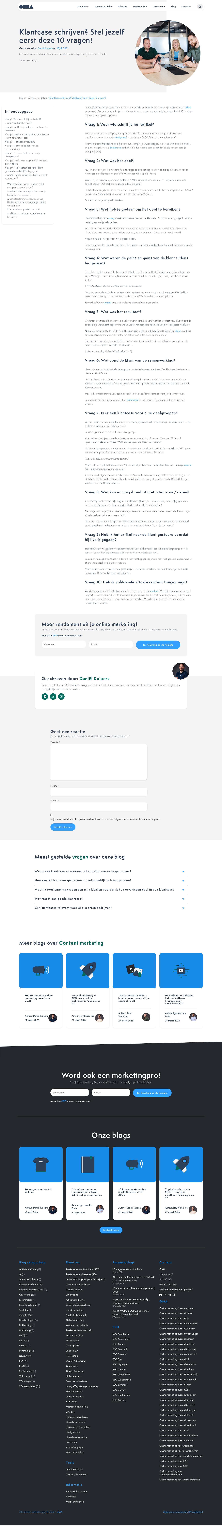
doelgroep (120, 137)
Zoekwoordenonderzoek (78, 1329)
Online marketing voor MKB (173, 1464)
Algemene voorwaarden (175, 1510)
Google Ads (72, 1364)
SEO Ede (117, 1358)
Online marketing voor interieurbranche (179, 1478)
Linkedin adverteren (76, 1420)
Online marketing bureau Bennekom (177, 1363)
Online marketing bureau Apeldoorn (177, 1393)
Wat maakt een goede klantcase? (23, 209)
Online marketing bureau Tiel (174, 1429)
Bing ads (70, 1410)
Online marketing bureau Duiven (176, 1312)
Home (22, 97)
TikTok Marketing (75, 1319)
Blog (173, 6)
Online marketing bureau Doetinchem (178, 1434)
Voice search (25, 1375)
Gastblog (23, 1308)
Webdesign (25, 1380)
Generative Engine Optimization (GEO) (85, 1278)
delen (178, 330)
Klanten (122, 6)
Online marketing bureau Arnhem (176, 1307)
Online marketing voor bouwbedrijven (178, 1449)
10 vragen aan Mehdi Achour (127, 1268)
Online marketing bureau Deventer (177, 1403)
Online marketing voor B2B (173, 1459)
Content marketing (37, 97)
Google (23, 1313)
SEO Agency (119, 1399)
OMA (22, 1339)
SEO (21, 1364)
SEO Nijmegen (120, 1363)
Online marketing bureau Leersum (176, 1337)
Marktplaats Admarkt (76, 1313)
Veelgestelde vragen (76, 1490)
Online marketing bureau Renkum (176, 1368)
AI (20, 1273)
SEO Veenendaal (121, 1373)
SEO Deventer (120, 1353)
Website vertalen (74, 1451)
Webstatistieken (27, 1385)
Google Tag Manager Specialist (82, 1385)
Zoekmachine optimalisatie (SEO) (83, 1268)
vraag (111, 218)
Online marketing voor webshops (176, 1444)
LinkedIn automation (76, 1436)
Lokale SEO (72, 1349)
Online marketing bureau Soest (175, 1383)
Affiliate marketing (28, 1268)
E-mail (54, 799)
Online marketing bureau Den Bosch (177, 1424)
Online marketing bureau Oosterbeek (178, 1373)
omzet (107, 302)
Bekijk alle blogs (111, 1229)
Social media (25, 1369)
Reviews (23, 1354)
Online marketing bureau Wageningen (178, 1332)
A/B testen (71, 1400)
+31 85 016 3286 (168, 1283)
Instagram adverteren (77, 1415)
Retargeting (72, 1354)
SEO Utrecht (119, 1368)
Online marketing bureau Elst (174, 1358)
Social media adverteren (78, 1303)
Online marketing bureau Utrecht (176, 1414)
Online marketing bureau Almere (176, 1439)
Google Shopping (75, 1369)
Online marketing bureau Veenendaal (178, 1322)
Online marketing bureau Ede (174, 1317)
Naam (54, 785)
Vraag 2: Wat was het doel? (18, 123)
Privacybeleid (196, 1510)
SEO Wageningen (122, 1378)
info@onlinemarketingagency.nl (175, 1288)
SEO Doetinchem (121, 1393)
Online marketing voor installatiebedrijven (180, 1454)
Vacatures (71, 1495)
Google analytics (74, 1395)
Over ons (158, 6)
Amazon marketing (29, 1278)
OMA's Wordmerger (76, 1473)
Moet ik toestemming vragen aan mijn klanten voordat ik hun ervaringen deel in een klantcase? (26, 202)
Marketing (24, 1329)
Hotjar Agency (73, 1375)
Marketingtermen (75, 1500)
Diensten (83, 6)
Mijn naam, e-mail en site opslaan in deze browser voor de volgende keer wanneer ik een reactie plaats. (105, 818)
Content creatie (74, 1288)
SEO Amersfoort (121, 1337)
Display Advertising (75, 1359)
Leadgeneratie (73, 1431)
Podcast (23, 1344)
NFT (21, 1334)
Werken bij (139, 6)
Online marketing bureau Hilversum (177, 1419)
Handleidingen (26, 1319)
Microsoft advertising (77, 1405)
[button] (200, 6)
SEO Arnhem (119, 1343)
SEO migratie (72, 1339)
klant (188, 107)
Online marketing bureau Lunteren (176, 1342)
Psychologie (25, 1349)
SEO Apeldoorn (121, 1332)
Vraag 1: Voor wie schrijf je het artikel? (23, 119)
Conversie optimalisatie (31, 1288)
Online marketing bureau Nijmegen (177, 1408)
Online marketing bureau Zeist (174, 1388)
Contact (186, 6)
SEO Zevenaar (120, 1383)
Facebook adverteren (76, 1380)
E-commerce (25, 1298)
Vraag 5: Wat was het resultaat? (20, 141)
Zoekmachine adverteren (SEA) (81, 1273)
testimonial (132, 399)
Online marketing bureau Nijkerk (176, 1398)
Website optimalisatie (77, 1324)
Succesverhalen (104, 6)
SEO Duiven (119, 1388)
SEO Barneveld (120, 1348)
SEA (21, 1359)
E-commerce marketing (78, 1425)
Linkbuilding (25, 1324)
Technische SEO (74, 1334)
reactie (188, 464)
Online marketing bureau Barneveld (177, 1347)
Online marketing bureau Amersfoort (178, 1352)
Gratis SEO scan (74, 1468)
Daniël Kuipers (45, 48)
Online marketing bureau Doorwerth (178, 1378)
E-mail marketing (27, 1303)
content (154, 591)
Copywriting (25, 1293)
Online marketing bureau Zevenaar (177, 1327)
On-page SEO (73, 1344)
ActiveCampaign (74, 1446)
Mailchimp (71, 1441)
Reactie (55, 741)
